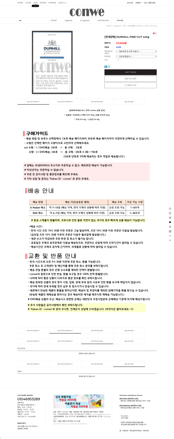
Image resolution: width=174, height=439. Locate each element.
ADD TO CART (130, 79)
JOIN (35, 3)
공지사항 (130, 3)
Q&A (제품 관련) (150, 3)
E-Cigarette (85, 20)
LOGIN (28, 3)
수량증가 (123, 60)
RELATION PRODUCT (65, 102)
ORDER (43, 3)
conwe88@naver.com (101, 414)
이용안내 (125, 431)
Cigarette (68, 20)
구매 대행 (120, 20)
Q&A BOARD (129, 102)
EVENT (54, 20)
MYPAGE (52, 3)
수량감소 (126, 60)
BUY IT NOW (130, 72)
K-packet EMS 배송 (124, 417)
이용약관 (146, 431)
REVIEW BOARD (97, 102)
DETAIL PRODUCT (33, 102)
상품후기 (138, 3)
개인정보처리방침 (135, 431)
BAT (124, 26)
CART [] (62, 3)
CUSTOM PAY (103, 20)
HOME (20, 3)
